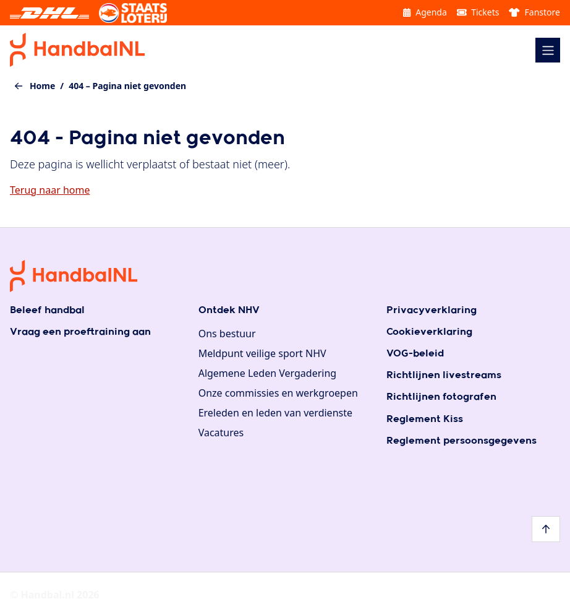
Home (42, 86)
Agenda (424, 12)
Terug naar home (50, 190)
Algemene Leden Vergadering (267, 373)
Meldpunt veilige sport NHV (262, 353)
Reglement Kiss (424, 419)
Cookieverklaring (429, 332)
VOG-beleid (415, 353)
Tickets (478, 12)
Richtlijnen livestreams (443, 375)
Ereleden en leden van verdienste (275, 413)
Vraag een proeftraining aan (80, 332)
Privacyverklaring (431, 310)
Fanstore (534, 12)
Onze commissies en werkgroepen (278, 393)
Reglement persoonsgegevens (461, 441)
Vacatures (221, 432)
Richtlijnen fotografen (441, 397)
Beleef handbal (47, 310)
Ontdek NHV (229, 310)
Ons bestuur (227, 333)
